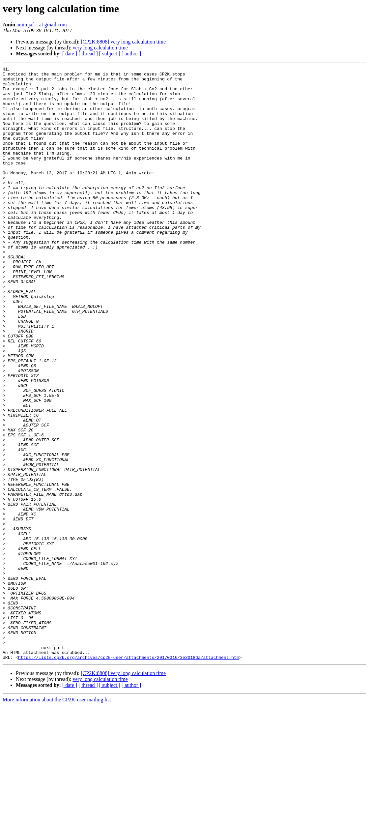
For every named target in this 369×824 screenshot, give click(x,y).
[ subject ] (109, 53)
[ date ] (69, 53)
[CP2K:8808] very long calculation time (123, 41)
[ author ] (131, 53)
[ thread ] (88, 53)
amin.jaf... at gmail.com (41, 24)
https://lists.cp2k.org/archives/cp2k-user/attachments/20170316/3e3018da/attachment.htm (128, 776)
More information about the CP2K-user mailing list (57, 818)
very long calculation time (100, 47)
